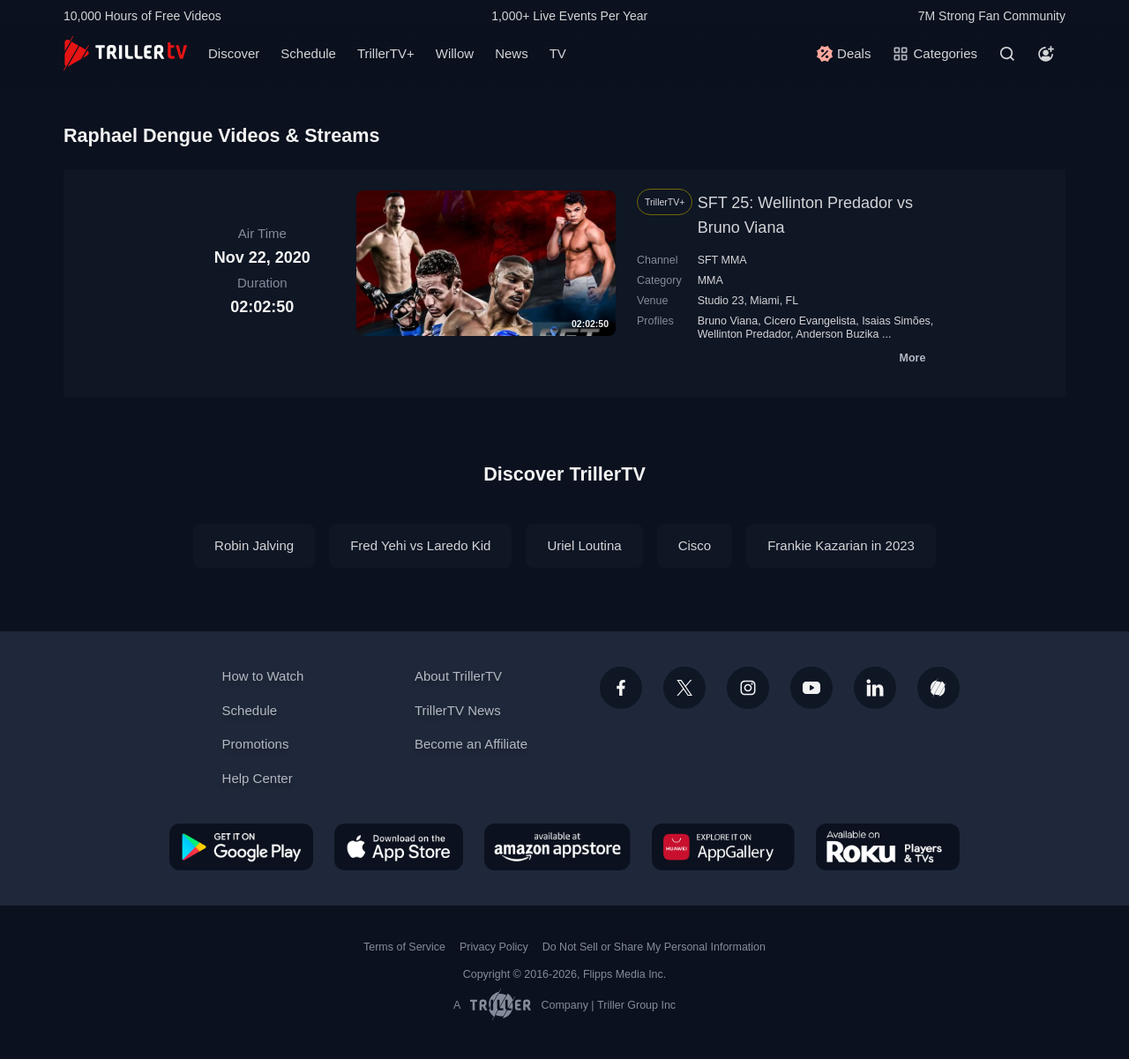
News (511, 53)
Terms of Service (404, 947)
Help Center (257, 778)
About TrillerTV (458, 675)
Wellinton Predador (744, 334)
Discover (233, 53)
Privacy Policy (494, 947)
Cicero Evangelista (810, 321)
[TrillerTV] (125, 53)
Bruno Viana (728, 321)
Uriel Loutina (584, 545)
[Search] (1007, 53)
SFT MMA (722, 260)
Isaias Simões (896, 321)
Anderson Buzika (837, 334)
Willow (455, 53)
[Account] (1046, 53)
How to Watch (263, 675)
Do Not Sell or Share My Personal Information (654, 947)
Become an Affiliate (471, 743)
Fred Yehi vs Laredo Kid (420, 545)
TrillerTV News (458, 710)
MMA (710, 280)
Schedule (308, 53)
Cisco (695, 545)
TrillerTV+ (386, 53)
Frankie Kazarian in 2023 (841, 545)
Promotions (255, 743)
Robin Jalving (254, 545)
